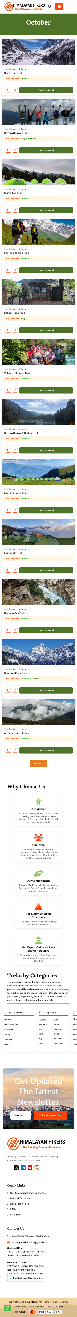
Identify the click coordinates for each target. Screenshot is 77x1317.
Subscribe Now (50, 1115)
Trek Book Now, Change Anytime (26, 1278)
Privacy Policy (20, 1306)
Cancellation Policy (54, 1306)
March (41, 1029)
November (58, 1038)
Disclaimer (16, 1214)
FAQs (13, 1209)
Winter (7, 1045)
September (59, 1029)
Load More (38, 763)
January (42, 1020)
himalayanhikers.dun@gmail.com (30, 1242)
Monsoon (8, 1029)
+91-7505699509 (40, 1236)
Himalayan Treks (11, 1024)
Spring (7, 1034)
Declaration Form (20, 1203)
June (41, 1043)
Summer (8, 1039)
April (41, 1034)
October (57, 1034)
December (58, 1043)
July (56, 1020)
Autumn (8, 1019)
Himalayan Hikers (40, 1302)
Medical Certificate (20, 1198)
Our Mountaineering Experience (28, 1192)
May (40, 1038)
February (43, 1024)
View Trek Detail (46, 90)
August (57, 1024)
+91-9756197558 (21, 1236)
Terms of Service (36, 1306)
